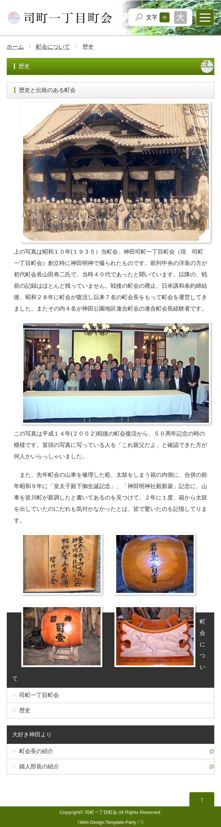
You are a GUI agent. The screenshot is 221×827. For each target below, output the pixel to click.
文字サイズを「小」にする (164, 17)
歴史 (25, 710)
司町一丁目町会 (39, 695)
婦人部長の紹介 (39, 766)
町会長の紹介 (36, 751)
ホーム (15, 47)
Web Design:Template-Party (108, 822)
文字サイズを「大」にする (180, 17)
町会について (53, 47)
